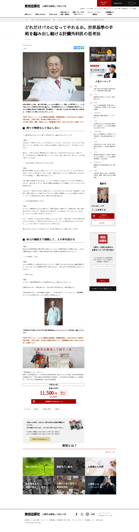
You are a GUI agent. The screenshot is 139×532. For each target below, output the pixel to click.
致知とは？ (28, 14)
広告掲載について (89, 520)
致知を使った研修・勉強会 (64, 13)
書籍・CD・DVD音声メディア (78, 13)
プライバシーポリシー (77, 520)
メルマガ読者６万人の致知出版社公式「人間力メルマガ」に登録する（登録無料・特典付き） (103, 259)
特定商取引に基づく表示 (63, 520)
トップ (26, 20)
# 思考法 (57, 409)
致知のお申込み (40, 14)
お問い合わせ (99, 520)
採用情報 (52, 520)
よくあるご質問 (35, 520)
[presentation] (105, 273)
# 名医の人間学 (47, 409)
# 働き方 (36, 409)
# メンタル (27, 409)
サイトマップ (44, 520)
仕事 (25, 48)
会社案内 (27, 520)
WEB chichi (53, 14)
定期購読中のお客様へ (109, 13)
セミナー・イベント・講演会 (95, 13)
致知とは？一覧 (109, 452)
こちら (45, 122)
